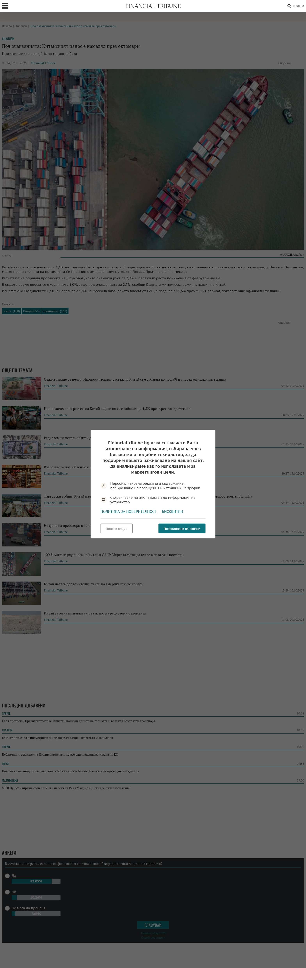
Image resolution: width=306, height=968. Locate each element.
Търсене (295, 6)
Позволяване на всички (182, 528)
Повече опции (116, 528)
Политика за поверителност (128, 511)
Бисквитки (172, 511)
